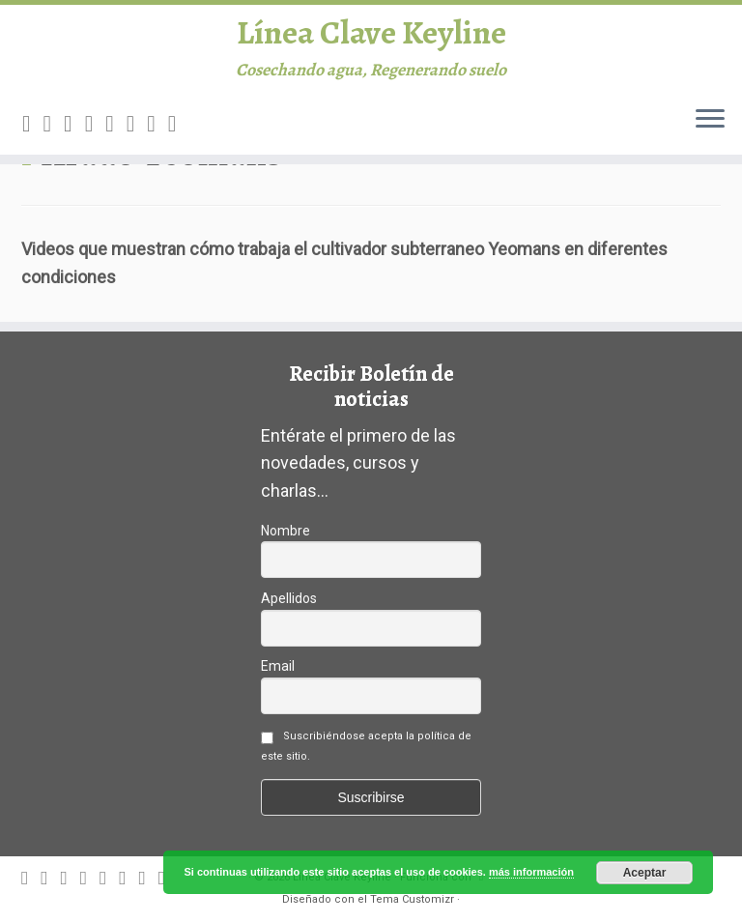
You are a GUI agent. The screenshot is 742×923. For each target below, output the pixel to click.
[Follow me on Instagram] (137, 136)
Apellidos (289, 598)
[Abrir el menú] (710, 132)
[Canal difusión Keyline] (178, 136)
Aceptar (645, 873)
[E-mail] (54, 136)
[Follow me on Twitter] (74, 136)
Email (278, 666)
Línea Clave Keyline (371, 38)
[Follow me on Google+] (116, 136)
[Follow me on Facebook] (95, 136)
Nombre (285, 530)
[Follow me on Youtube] (157, 136)
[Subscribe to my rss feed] (32, 136)
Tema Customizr (412, 899)
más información (531, 872)
